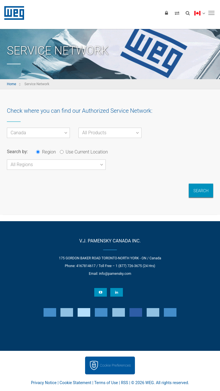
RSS (124, 382)
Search (201, 190)
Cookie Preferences (115, 365)
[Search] (187, 13)
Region (46, 152)
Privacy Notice (43, 382)
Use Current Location (84, 152)
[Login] (166, 13)
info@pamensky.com (115, 274)
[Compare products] (177, 13)
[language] (199, 13)
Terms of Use (106, 382)
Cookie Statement (75, 382)
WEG (12, 13)
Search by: (17, 151)
